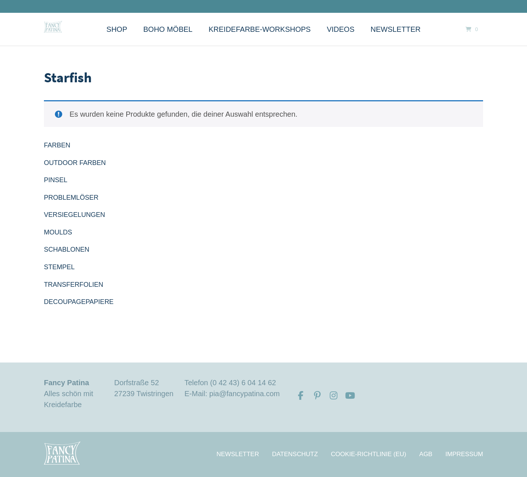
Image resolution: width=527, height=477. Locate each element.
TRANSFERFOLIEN (73, 284)
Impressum (464, 454)
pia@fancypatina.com (244, 394)
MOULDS (58, 232)
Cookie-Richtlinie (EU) (368, 454)
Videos (341, 29)
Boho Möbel (168, 29)
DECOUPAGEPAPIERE (78, 301)
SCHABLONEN (66, 249)
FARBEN (57, 145)
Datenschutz (295, 454)
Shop (116, 29)
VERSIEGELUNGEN (74, 214)
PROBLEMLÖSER (71, 197)
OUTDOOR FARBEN (75, 162)
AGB (426, 454)
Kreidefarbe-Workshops (260, 29)
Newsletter (396, 29)
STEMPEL (59, 267)
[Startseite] (53, 26)
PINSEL (55, 180)
